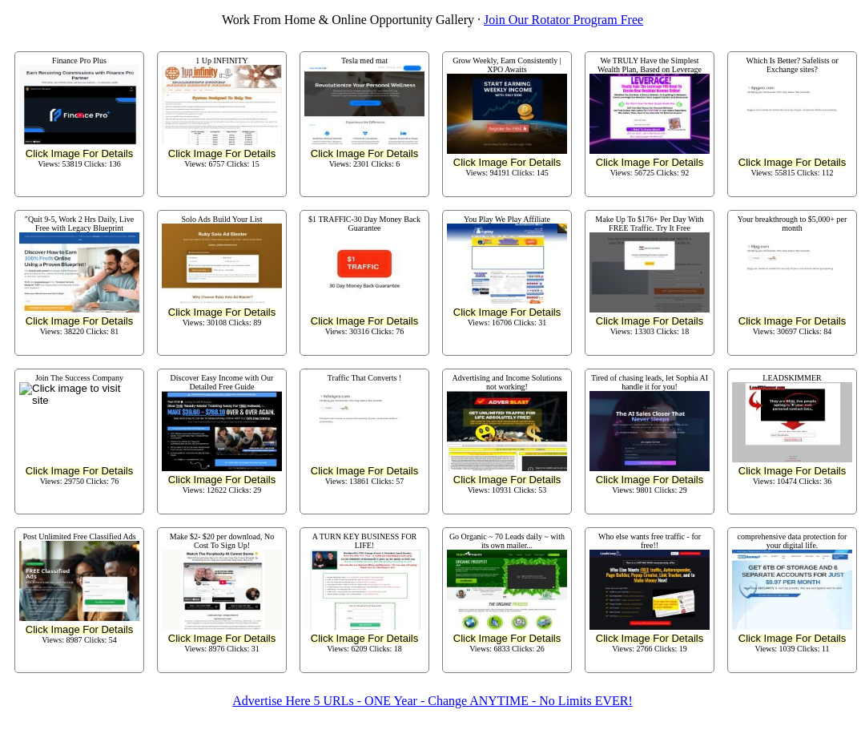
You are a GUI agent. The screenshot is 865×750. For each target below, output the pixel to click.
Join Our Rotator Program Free (563, 19)
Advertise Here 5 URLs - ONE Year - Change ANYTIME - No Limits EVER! (432, 701)
